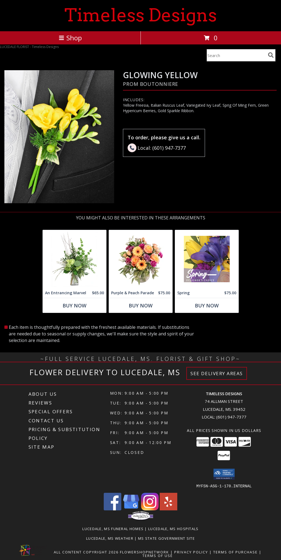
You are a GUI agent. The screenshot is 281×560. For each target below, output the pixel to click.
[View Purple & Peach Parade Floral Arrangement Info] (140, 259)
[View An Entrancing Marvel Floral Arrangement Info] (74, 259)
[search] (270, 55)
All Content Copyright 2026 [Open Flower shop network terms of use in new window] (86, 551)
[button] (224, 474)
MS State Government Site (166, 538)
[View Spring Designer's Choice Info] (206, 259)
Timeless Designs (140, 15)
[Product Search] (236, 55)
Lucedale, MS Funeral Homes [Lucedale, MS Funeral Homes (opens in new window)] (113, 528)
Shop (70, 37)
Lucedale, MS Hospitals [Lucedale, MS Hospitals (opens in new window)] (173, 528)
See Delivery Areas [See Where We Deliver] (216, 373)
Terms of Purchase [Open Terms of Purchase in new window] (235, 551)
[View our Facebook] (112, 508)
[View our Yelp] (168, 508)
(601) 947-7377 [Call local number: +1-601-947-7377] (231, 417)
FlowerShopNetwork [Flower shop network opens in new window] (144, 551)
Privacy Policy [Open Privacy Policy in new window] (191, 551)
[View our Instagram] (150, 508)
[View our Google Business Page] (131, 508)
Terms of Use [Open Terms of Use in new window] (157, 555)
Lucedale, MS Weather (109, 538)
